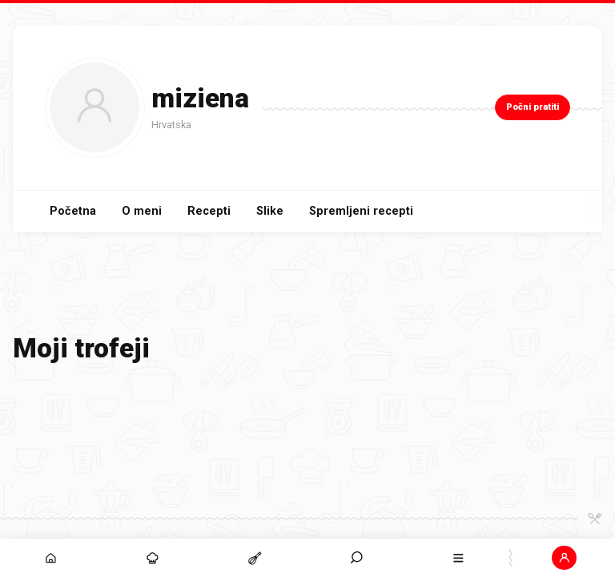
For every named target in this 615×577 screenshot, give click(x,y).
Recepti (209, 211)
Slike (269, 211)
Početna (73, 211)
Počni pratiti (532, 107)
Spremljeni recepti (361, 211)
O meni (142, 211)
